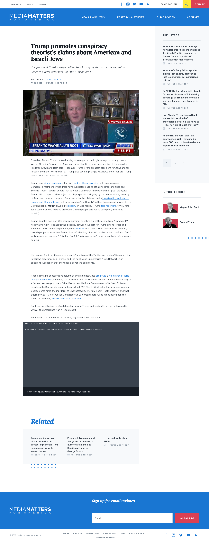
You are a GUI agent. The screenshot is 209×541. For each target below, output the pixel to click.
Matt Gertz (54, 79)
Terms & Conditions (105, 537)
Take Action (168, 4)
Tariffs (30, 4)
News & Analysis (93, 17)
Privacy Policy (136, 533)
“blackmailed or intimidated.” (67, 298)
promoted (101, 275)
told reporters (108, 205)
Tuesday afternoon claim (84, 182)
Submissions (109, 533)
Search (187, 4)
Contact (77, 533)
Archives (193, 17)
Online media (15, 4)
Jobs (122, 533)
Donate (200, 4)
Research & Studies (130, 17)
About (66, 533)
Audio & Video (166, 17)
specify (72, 205)
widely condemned (53, 182)
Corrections (92, 533)
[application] (81, 354)
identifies (79, 228)
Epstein (42, 4)
